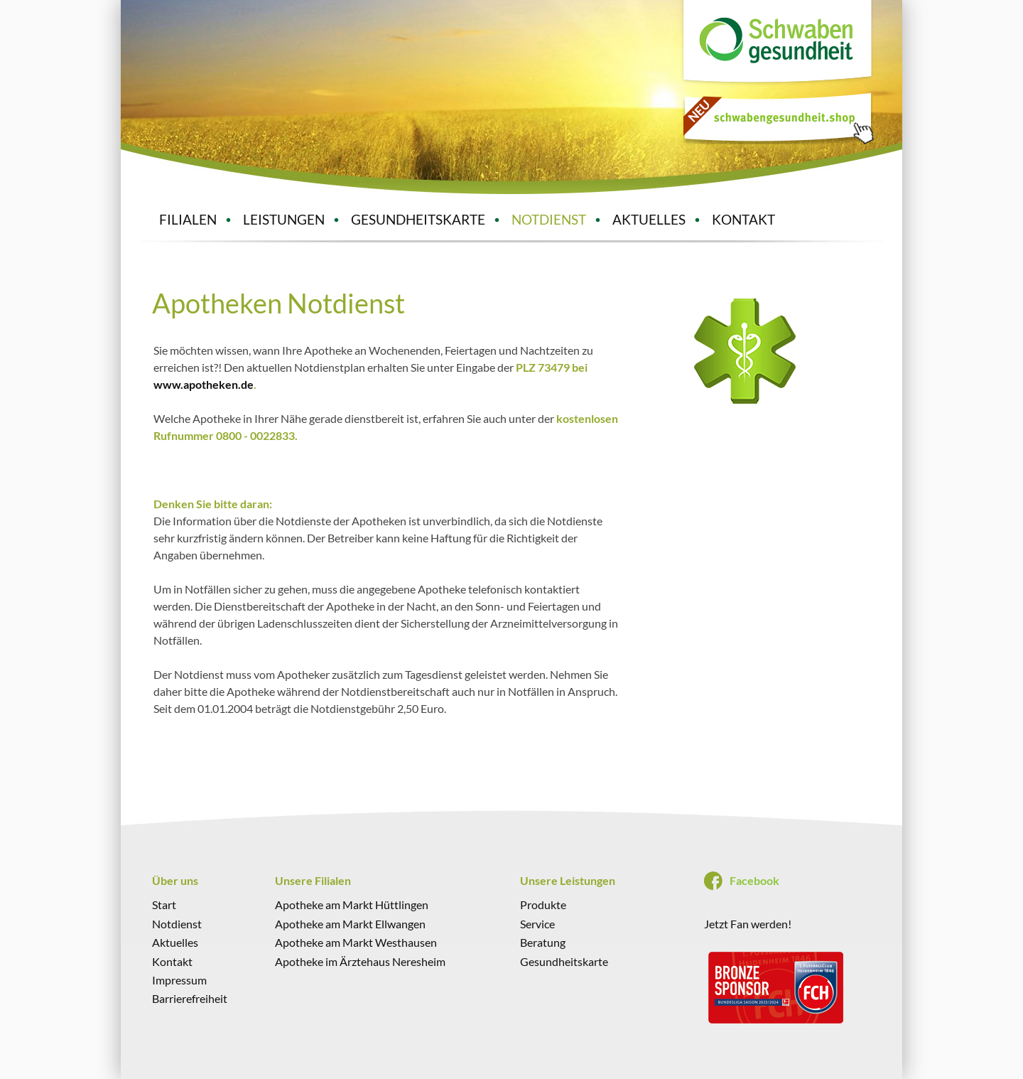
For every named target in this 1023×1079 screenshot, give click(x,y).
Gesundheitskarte (564, 961)
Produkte (543, 904)
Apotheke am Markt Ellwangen (350, 923)
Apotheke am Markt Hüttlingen (351, 904)
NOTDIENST (549, 219)
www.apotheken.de (203, 384)
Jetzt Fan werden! (747, 923)
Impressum (179, 980)
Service (537, 923)
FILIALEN (188, 219)
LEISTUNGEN (284, 219)
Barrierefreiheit (189, 998)
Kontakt (172, 961)
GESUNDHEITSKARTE (418, 219)
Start (164, 904)
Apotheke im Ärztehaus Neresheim (360, 961)
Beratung (542, 942)
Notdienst (177, 923)
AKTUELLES (649, 219)
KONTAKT (743, 219)
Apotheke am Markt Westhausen (356, 942)
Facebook (754, 880)
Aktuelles (175, 942)
